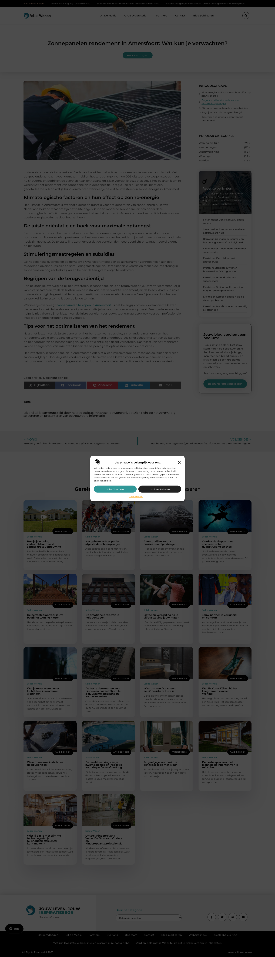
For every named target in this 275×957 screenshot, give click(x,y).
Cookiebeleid (136, 496)
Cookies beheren (160, 489)
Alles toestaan (115, 489)
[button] (179, 462)
